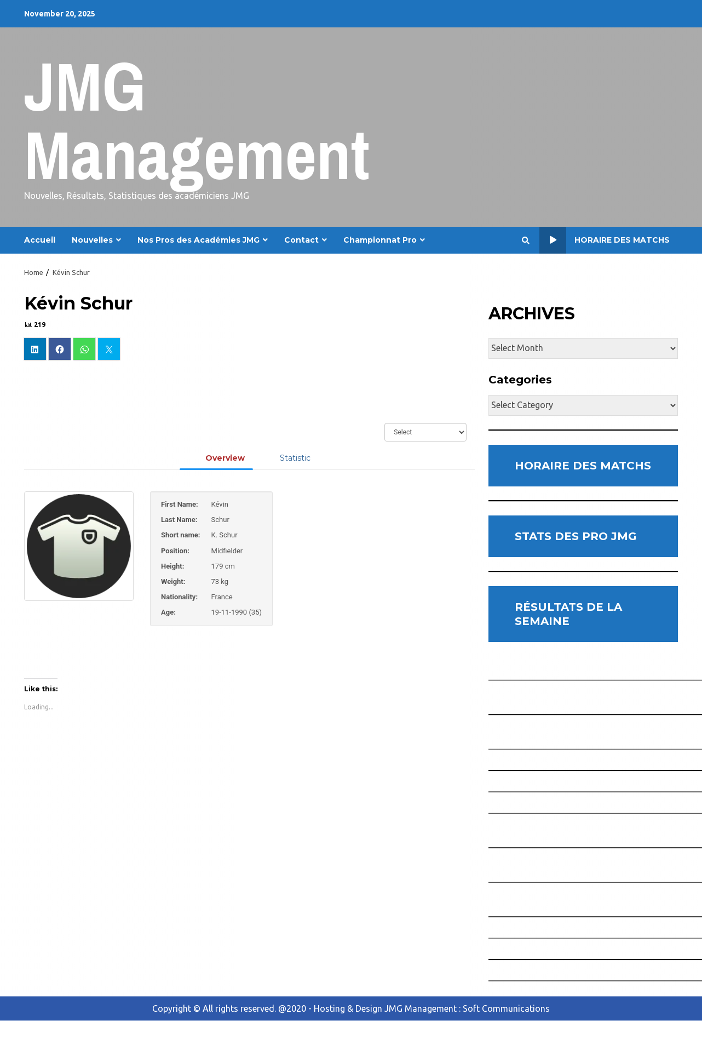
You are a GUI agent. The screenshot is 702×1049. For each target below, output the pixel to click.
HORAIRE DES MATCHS (583, 465)
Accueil (39, 240)
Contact (301, 240)
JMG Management (197, 120)
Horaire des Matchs (604, 240)
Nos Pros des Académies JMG (198, 240)
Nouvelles (92, 240)
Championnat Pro (380, 240)
